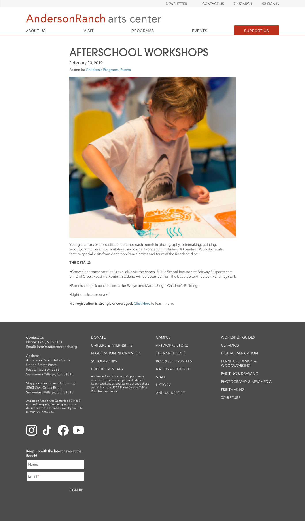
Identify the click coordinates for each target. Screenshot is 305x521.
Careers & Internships (111, 345)
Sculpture (230, 397)
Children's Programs (102, 69)
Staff (161, 377)
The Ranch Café (171, 353)
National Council (173, 369)
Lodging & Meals (107, 369)
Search (245, 4)
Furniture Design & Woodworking (239, 363)
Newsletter (176, 4)
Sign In (273, 4)
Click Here (142, 303)
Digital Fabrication (239, 353)
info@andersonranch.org (57, 346)
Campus (163, 337)
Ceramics (230, 345)
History (163, 385)
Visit (89, 31)
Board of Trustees (174, 361)
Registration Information (116, 353)
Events (199, 31)
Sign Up (76, 490)
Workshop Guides (238, 337)
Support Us (256, 31)
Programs (143, 31)
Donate (98, 337)
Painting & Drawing (239, 373)
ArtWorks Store (172, 345)
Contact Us (213, 4)
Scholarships (104, 361)
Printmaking (232, 389)
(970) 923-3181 (50, 342)
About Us (36, 31)
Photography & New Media (246, 381)
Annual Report (170, 393)
